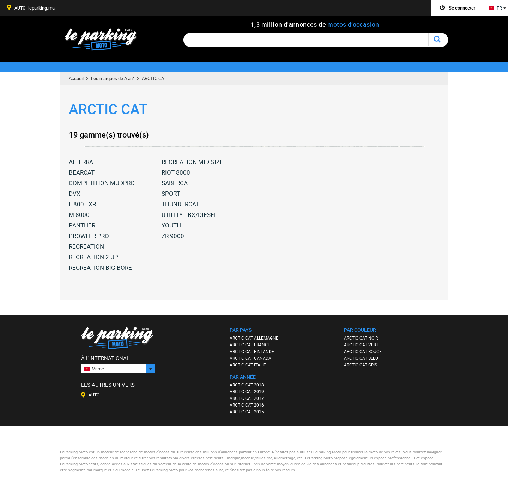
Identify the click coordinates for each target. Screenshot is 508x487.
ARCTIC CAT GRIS (360, 364)
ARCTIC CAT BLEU (361, 358)
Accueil (76, 78)
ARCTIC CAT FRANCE (250, 344)
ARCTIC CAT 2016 (247, 405)
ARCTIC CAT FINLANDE (252, 351)
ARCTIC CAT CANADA (250, 358)
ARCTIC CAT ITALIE (248, 364)
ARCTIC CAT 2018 (247, 385)
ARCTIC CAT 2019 (247, 391)
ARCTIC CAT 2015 (247, 411)
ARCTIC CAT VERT (361, 344)
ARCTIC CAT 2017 (247, 398)
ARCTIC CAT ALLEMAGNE (254, 338)
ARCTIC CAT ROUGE (363, 351)
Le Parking (105, 41)
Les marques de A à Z (112, 78)
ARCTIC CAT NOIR (361, 338)
